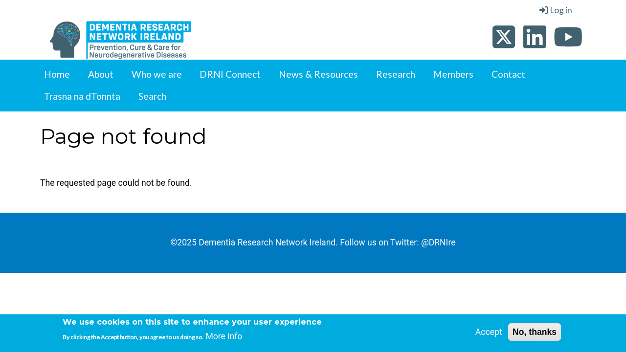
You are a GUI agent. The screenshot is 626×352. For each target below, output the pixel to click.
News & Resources (318, 74)
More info (223, 338)
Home (57, 74)
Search (152, 96)
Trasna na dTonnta (82, 96)
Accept (488, 333)
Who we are (157, 74)
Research (395, 74)
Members (453, 74)
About (100, 74)
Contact (508, 74)
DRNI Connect (230, 74)
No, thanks (535, 333)
